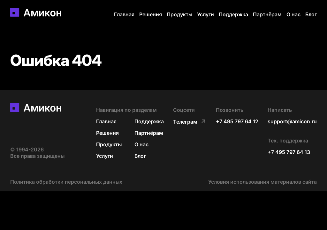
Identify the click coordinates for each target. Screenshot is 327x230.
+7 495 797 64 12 (237, 121)
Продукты (179, 14)
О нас (293, 14)
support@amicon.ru (292, 121)
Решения (150, 14)
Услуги (205, 14)
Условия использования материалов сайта (262, 182)
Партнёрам (267, 14)
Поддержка (233, 14)
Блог (311, 14)
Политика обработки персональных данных (66, 182)
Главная (124, 14)
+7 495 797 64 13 (289, 152)
